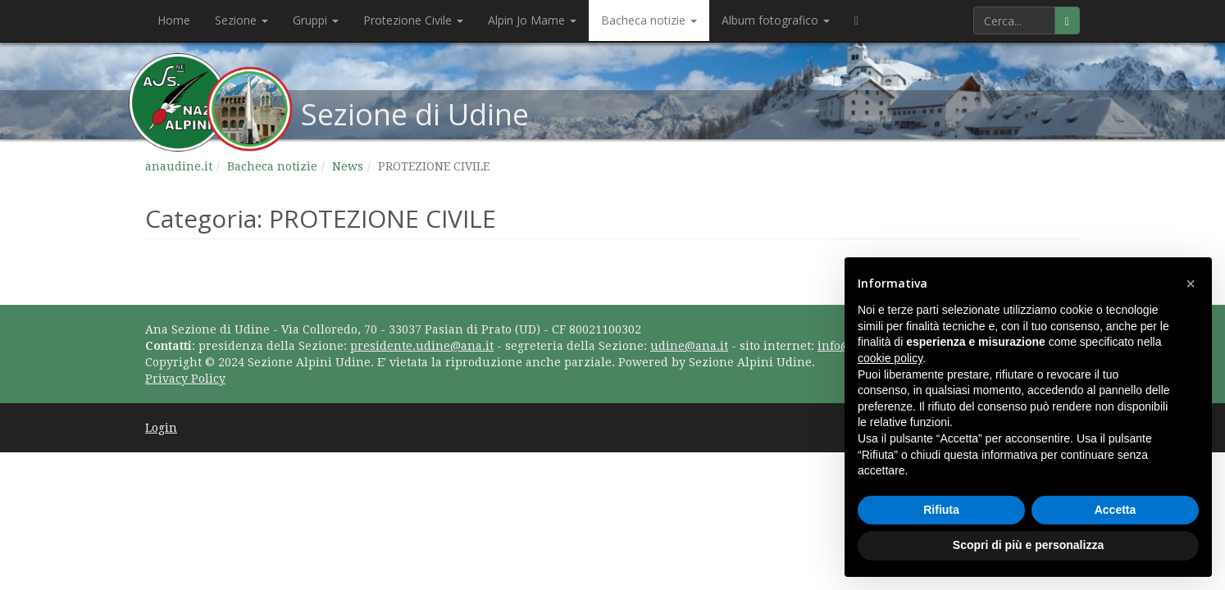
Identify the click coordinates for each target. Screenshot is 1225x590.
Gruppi (316, 20)
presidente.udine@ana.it (422, 345)
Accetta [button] (1115, 509)
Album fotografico (776, 20)
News (347, 166)
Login (161, 427)
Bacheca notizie (649, 20)
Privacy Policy (185, 378)
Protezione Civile (413, 20)
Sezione (241, 20)
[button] (1190, 283)
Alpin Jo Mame (532, 20)
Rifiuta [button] (941, 509)
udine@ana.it (689, 345)
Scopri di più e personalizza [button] (1028, 544)
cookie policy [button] (890, 358)
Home (173, 20)
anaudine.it (178, 166)
